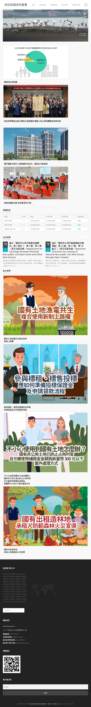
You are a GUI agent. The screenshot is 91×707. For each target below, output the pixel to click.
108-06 (17, 576)
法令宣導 (64, 5)
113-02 (17, 594)
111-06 (5, 589)
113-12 (23, 596)
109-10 (17, 581)
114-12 (11, 601)
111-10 (17, 589)
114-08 (23, 599)
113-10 (17, 596)
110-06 (17, 584)
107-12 (23, 574)
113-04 (23, 594)
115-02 (17, 601)
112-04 (11, 591)
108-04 (11, 576)
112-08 (23, 591)
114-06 (17, 599)
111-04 (23, 586)
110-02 (5, 584)
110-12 (11, 586)
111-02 (17, 586)
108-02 (5, 576)
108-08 (23, 576)
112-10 (5, 594)
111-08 (11, 589)
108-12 (11, 579)
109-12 (23, 581)
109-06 (5, 581)
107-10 (17, 574)
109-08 (11, 581)
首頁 (33, 5)
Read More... (13, 266)
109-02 (17, 579)
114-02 (5, 599)
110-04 (11, 584)
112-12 (11, 594)
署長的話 (42, 5)
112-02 (5, 591)
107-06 (5, 574)
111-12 (23, 589)
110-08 (23, 584)
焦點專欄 (53, 5)
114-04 (11, 599)
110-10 (5, 586)
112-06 (17, 591)
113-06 (5, 596)
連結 (79, 221)
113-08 (11, 596)
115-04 (23, 601)
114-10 (5, 601)
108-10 (5, 579)
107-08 (11, 574)
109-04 (23, 579)
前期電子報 (76, 5)
